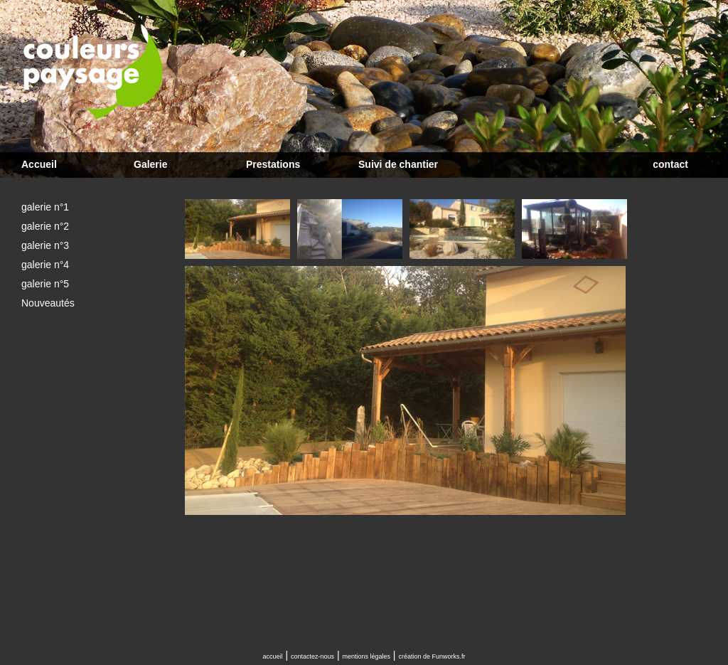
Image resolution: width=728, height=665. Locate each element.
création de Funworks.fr (431, 656)
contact (670, 164)
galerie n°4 (45, 264)
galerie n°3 (45, 245)
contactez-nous (312, 656)
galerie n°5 (45, 283)
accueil (273, 656)
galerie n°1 (45, 207)
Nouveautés (48, 303)
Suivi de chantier (398, 164)
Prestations (273, 164)
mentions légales (366, 656)
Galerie (150, 164)
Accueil (39, 164)
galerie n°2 (45, 226)
